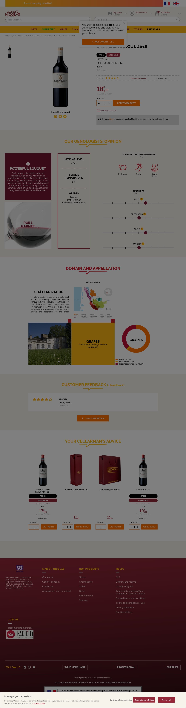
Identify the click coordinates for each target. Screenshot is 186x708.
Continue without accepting (121, 700)
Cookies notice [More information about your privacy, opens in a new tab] (39, 703)
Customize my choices (144, 700)
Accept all (166, 700)
